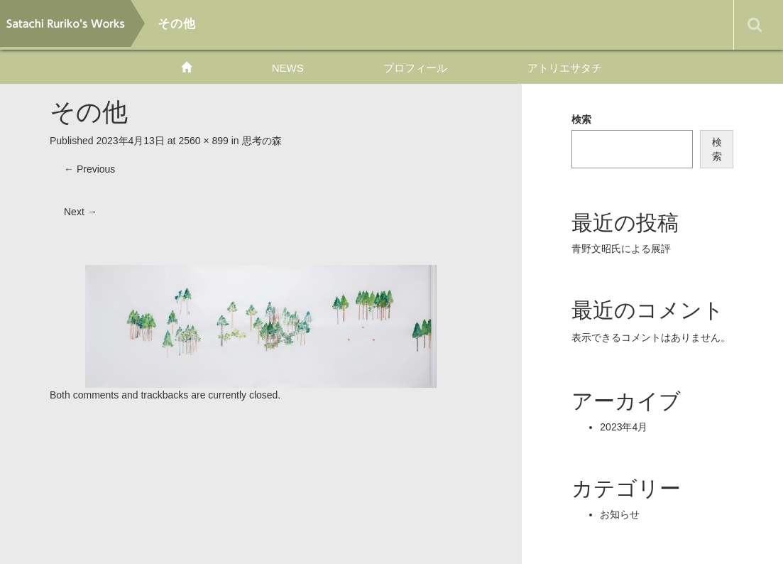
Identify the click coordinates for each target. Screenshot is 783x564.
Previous (89, 169)
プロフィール (415, 68)
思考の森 (262, 140)
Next (80, 211)
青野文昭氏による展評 (621, 248)
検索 (581, 119)
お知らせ (620, 514)
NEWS (288, 68)
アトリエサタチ (564, 68)
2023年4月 (623, 427)
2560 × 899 (203, 140)
